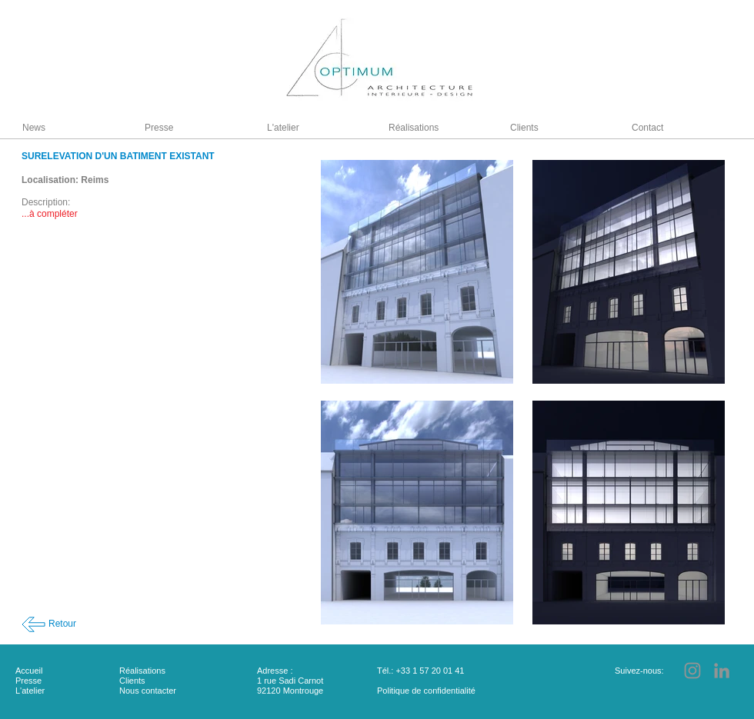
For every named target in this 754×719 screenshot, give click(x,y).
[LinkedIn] (721, 670)
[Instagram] (692, 670)
